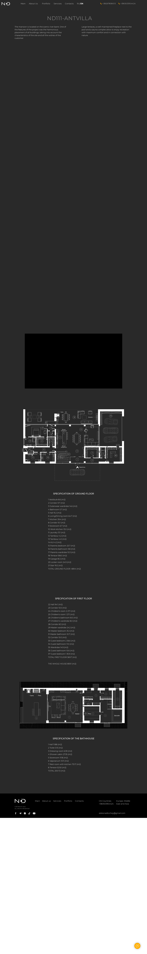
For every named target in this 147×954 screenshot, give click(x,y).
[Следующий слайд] (127, 812)
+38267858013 (109, 4)
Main (23, 4)
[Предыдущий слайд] (20, 812)
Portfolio (46, 4)
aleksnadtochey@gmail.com (112, 874)
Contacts (69, 4)
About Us (33, 4)
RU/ (80, 4)
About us (46, 862)
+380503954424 (128, 4)
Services (58, 4)
